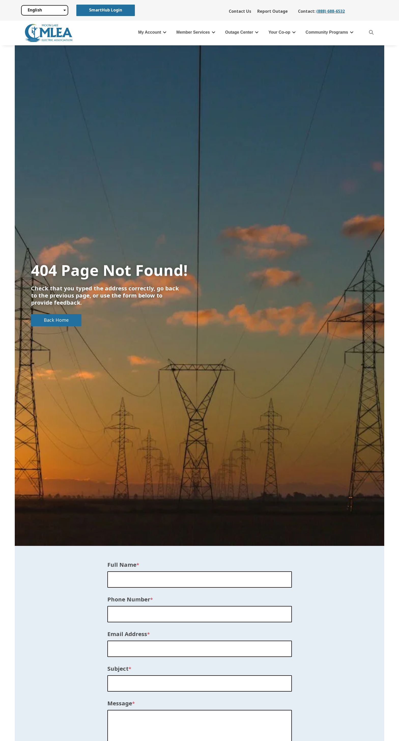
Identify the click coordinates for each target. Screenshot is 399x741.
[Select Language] (44, 10)
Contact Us (240, 11)
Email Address (127, 634)
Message (119, 703)
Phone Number (128, 599)
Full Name (121, 565)
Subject (118, 669)
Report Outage (272, 11)
